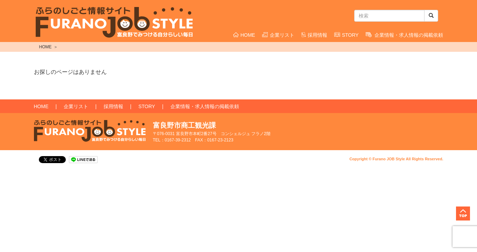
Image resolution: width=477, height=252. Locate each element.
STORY (346, 35)
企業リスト (278, 35)
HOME (244, 35)
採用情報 (314, 35)
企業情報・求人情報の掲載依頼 (404, 35)
